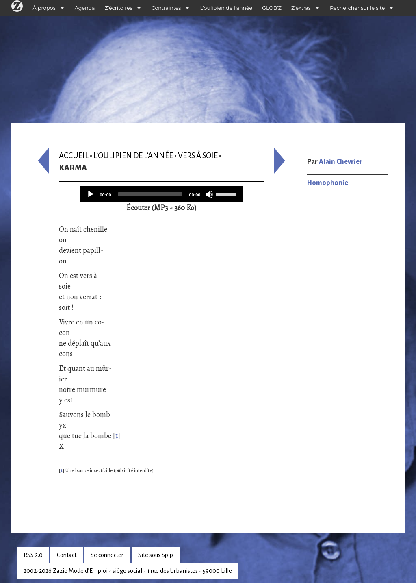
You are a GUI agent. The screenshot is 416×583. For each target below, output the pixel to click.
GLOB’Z (272, 8)
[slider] (150, 194)
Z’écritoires (118, 8)
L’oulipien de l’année (226, 8)
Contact (66, 555)
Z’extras (301, 8)
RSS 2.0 (33, 555)
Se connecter (107, 555)
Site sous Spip (155, 555)
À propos (44, 8)
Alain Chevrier (340, 161)
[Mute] (209, 194)
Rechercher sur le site (357, 8)
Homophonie (327, 183)
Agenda (85, 8)
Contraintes (166, 8)
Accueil (74, 155)
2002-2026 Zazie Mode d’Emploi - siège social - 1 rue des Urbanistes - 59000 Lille (128, 571)
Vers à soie (198, 155)
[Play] (91, 194)
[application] (161, 194)
